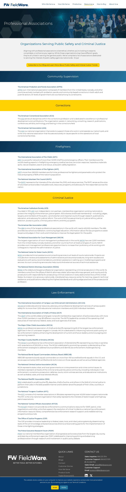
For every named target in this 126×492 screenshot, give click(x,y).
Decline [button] (64, 487)
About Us (113, 4)
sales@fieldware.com (103, 465)
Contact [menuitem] (61, 463)
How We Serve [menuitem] (64, 469)
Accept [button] (55, 487)
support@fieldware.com (100, 470)
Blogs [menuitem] (60, 460)
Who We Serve (48, 4)
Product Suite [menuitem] (64, 473)
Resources (88, 4)
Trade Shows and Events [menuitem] (68, 476)
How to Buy (101, 4)
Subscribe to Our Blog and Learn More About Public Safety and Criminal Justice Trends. (63, 65)
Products (76, 4)
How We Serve (64, 4)
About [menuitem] (61, 457)
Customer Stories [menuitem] (65, 466)
